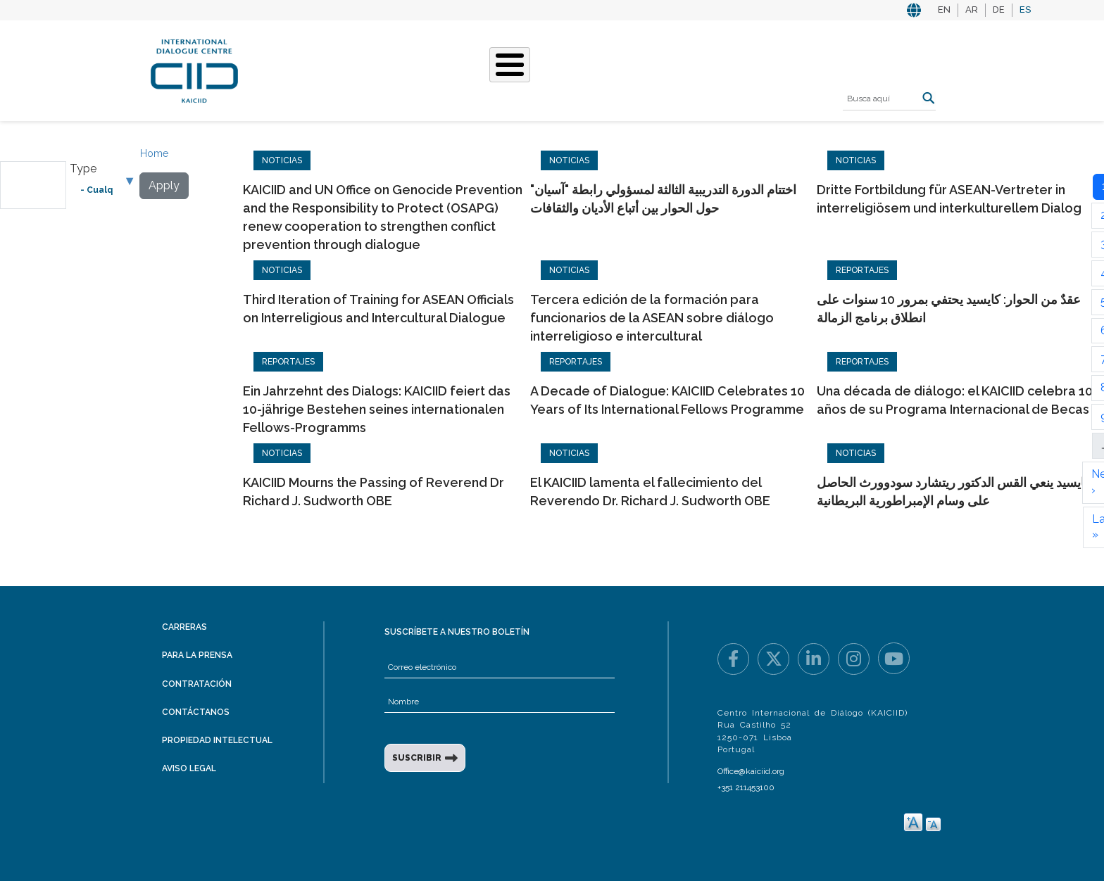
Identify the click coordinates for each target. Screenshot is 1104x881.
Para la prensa (197, 655)
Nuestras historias (548, 69)
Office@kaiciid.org (750, 771)
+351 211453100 (745, 787)
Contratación (197, 684)
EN (944, 9)
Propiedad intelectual (217, 740)
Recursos (715, 69)
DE (999, 9)
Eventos (646, 69)
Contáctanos (196, 712)
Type (83, 168)
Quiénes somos (337, 69)
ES (1025, 9)
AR (971, 9)
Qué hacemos (435, 69)
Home (154, 153)
